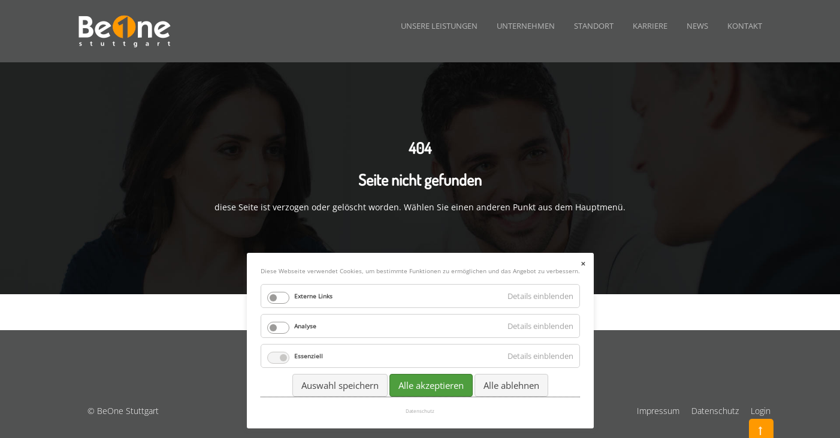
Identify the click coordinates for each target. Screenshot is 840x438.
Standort (594, 25)
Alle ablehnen (511, 385)
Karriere (650, 25)
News (697, 25)
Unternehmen (526, 25)
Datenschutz (715, 410)
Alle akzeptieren (431, 385)
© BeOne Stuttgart (123, 410)
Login (760, 410)
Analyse (305, 326)
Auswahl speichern (340, 385)
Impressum (658, 410)
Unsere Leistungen (439, 25)
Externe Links (313, 296)
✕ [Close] (583, 263)
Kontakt (744, 25)
